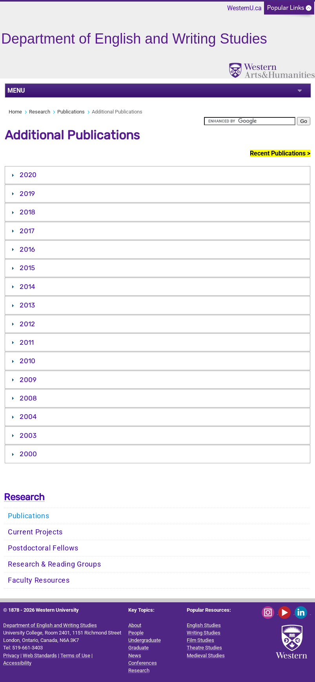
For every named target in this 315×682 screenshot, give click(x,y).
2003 (28, 435)
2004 (28, 417)
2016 (27, 249)
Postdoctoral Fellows (43, 548)
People (136, 633)
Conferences (142, 663)
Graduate (138, 648)
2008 (28, 398)
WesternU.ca (244, 8)
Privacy (11, 655)
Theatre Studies (204, 648)
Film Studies (200, 640)
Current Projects (35, 532)
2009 (28, 380)
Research (39, 112)
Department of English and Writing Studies (50, 625)
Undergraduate (144, 640)
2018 (27, 212)
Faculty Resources (39, 580)
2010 (27, 361)
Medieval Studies (206, 655)
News (134, 655)
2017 (27, 231)
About (134, 625)
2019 (27, 193)
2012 (27, 324)
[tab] (157, 175)
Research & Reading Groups (54, 564)
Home (15, 112)
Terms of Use (75, 655)
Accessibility (17, 663)
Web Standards (40, 655)
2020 (28, 175)
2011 (27, 342)
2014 (27, 287)
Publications (71, 112)
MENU (16, 90)
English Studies (204, 625)
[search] (249, 121)
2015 (27, 268)
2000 (28, 454)
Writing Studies (203, 633)
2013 (27, 305)
